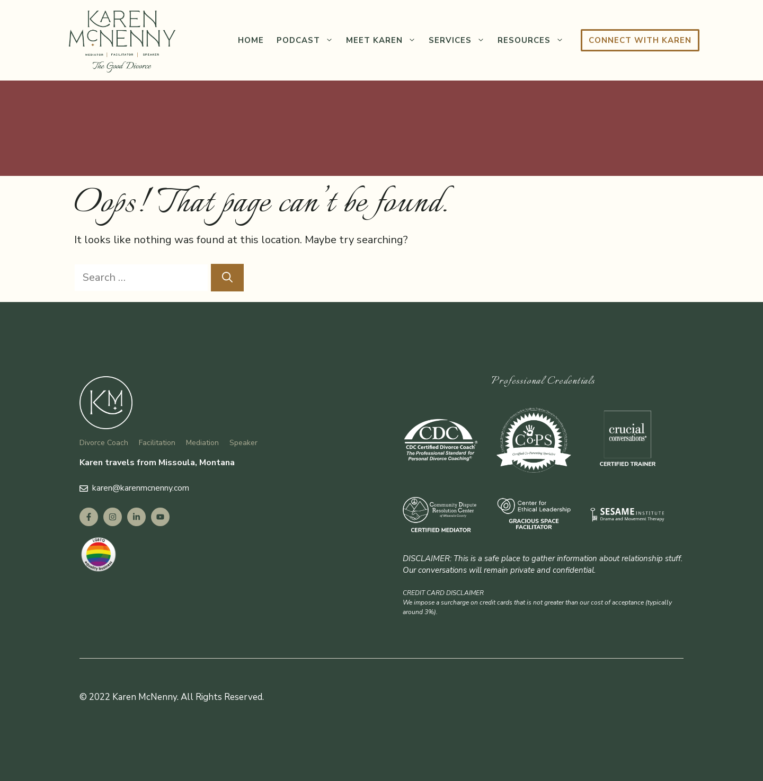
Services (460, 40)
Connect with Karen (640, 40)
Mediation (202, 443)
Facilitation (157, 443)
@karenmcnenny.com (150, 488)
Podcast (308, 40)
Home (251, 40)
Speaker (243, 443)
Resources (534, 40)
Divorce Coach (103, 443)
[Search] (227, 277)
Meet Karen (384, 40)
